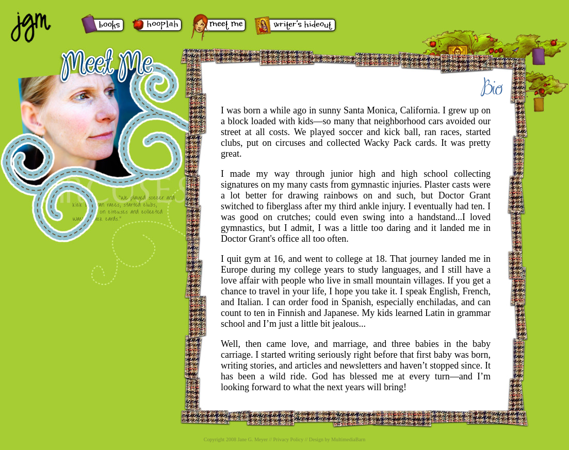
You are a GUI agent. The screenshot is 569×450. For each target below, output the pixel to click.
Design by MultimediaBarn (337, 439)
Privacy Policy (288, 439)
